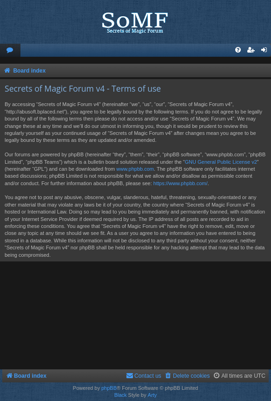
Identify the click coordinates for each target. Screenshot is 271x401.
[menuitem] (10, 50)
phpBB (109, 388)
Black (120, 395)
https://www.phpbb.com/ (180, 183)
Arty (152, 395)
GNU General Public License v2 (221, 162)
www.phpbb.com (135, 169)
